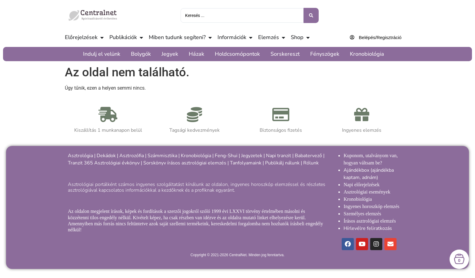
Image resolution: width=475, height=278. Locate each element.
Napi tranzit (278, 155)
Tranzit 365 (80, 163)
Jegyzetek (251, 155)
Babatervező (308, 155)
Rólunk (311, 163)
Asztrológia (80, 155)
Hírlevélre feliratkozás (368, 228)
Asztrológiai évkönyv (117, 163)
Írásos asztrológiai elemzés (370, 220)
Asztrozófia (131, 155)
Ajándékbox (356, 170)
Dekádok (106, 155)
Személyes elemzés (362, 213)
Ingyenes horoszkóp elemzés (371, 206)
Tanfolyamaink (245, 163)
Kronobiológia (196, 155)
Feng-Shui (226, 155)
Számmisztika (162, 155)
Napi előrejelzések (362, 184)
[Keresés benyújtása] (311, 15)
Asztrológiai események (367, 191)
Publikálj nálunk (282, 163)
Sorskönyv (154, 163)
